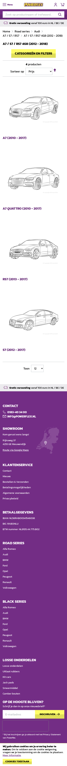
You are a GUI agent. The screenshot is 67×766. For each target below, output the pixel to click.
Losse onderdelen (13, 666)
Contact (7, 471)
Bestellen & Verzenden (16, 482)
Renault (7, 582)
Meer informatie (12, 755)
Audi (37, 31)
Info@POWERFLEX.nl (21, 416)
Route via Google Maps (16, 450)
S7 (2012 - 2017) (14, 350)
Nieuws (7, 476)
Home (7, 31)
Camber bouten (11, 694)
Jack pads (8, 682)
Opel (5, 571)
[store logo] (33, 5)
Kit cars (7, 677)
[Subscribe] (49, 714)
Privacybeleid (10, 498)
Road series (22, 31)
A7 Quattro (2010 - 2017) (22, 208)
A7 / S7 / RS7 (11, 35)
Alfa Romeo (9, 549)
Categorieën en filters (33, 53)
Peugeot (7, 577)
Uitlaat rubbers (11, 671)
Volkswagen (9, 588)
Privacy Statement (52, 734)
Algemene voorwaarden (16, 493)
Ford (5, 565)
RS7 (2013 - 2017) (15, 279)
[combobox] (33, 14)
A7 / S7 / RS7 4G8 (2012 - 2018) (43, 35)
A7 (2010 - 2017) (14, 138)
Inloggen (55, 4)
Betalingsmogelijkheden (17, 487)
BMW (5, 560)
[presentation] (25, 725)
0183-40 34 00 (17, 412)
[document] (33, 755)
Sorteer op (17, 71)
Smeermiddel (10, 688)
